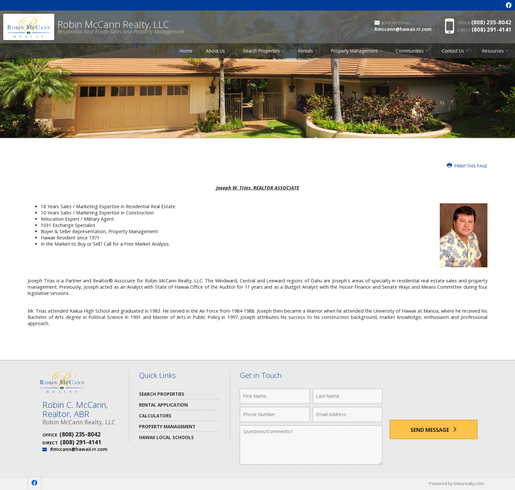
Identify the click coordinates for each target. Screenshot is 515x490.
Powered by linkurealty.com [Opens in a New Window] (456, 483)
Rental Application (163, 405)
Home (186, 51)
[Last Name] (348, 396)
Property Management (354, 51)
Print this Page (467, 166)
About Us (215, 51)
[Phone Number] (275, 414)
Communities (410, 51)
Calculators (155, 415)
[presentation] (434, 400)
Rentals (305, 51)
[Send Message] (434, 429)
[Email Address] (348, 414)
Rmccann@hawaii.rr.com (78, 449)
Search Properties (261, 51)
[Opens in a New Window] (508, 5)
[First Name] (275, 396)
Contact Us (453, 51)
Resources (493, 51)
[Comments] (311, 445)
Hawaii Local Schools (166, 437)
